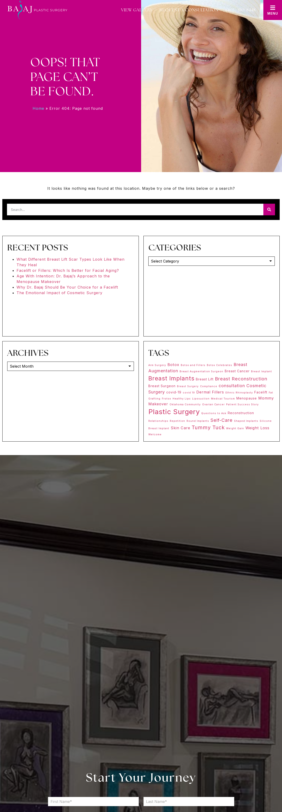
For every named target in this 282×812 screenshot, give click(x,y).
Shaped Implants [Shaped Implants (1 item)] (246, 421)
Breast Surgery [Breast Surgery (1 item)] (188, 386)
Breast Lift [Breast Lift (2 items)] (205, 379)
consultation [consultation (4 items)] (232, 385)
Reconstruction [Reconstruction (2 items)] (241, 413)
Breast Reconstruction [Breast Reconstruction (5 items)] (241, 379)
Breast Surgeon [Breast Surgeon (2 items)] (162, 386)
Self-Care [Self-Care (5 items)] (222, 420)
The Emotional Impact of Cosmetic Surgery (59, 292)
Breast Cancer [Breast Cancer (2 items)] (237, 371)
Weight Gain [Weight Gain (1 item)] (235, 428)
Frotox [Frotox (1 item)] (166, 398)
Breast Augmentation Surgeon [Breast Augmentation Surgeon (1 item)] (201, 371)
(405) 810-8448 (240, 10)
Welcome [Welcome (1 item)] (155, 434)
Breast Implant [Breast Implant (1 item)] (261, 371)
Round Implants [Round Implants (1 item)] (198, 421)
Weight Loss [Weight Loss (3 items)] (257, 428)
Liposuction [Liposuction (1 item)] (201, 398)
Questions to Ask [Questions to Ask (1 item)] (213, 413)
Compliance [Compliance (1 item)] (208, 386)
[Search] (269, 209)
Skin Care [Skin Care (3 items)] (180, 428)
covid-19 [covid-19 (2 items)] (173, 392)
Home (38, 108)
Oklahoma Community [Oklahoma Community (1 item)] (185, 404)
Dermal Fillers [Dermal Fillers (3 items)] (210, 392)
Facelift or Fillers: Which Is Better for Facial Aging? (68, 270)
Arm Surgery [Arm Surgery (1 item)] (157, 365)
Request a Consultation (189, 10)
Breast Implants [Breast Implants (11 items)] (171, 378)
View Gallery (137, 10)
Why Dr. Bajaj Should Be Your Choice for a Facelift (67, 287)
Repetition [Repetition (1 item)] (177, 421)
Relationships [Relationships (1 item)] (158, 421)
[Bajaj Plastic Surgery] (37, 10)
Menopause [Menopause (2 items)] (246, 398)
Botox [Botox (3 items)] (173, 364)
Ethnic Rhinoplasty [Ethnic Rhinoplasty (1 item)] (239, 392)
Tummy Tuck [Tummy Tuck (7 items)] (208, 427)
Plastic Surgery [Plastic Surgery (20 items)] (174, 412)
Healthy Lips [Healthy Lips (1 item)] (182, 398)
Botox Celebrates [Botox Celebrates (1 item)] (219, 365)
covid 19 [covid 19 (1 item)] (189, 392)
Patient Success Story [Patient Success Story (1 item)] (242, 404)
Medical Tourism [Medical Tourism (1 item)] (223, 398)
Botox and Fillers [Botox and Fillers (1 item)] (193, 365)
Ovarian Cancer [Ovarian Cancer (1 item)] (213, 404)
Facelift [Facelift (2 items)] (260, 392)
